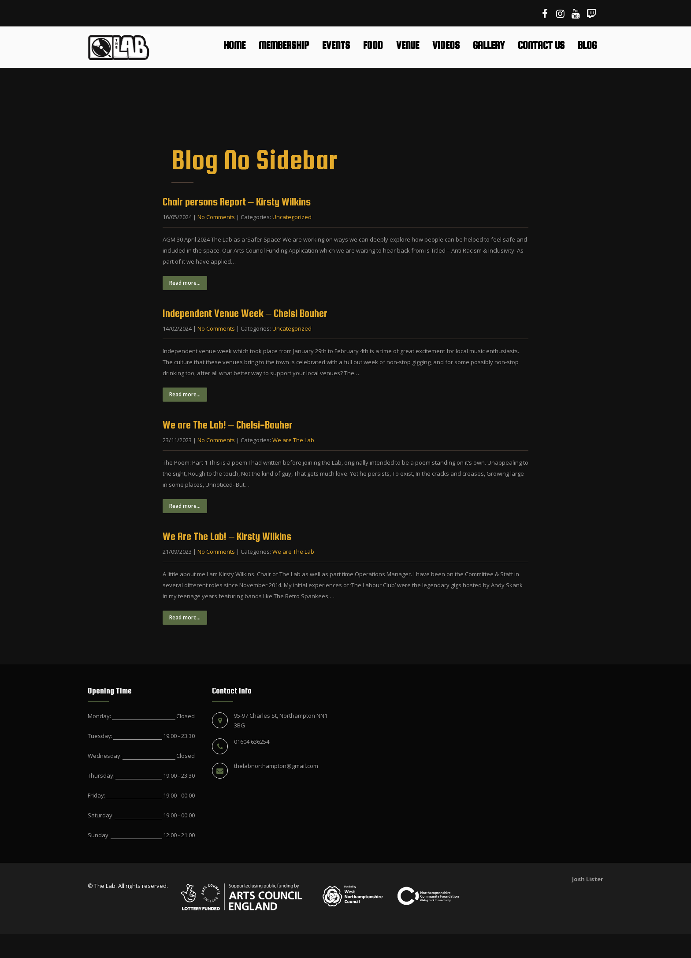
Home (234, 45)
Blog (587, 45)
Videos (446, 45)
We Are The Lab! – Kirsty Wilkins (227, 536)
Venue (407, 45)
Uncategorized (292, 217)
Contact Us (541, 45)
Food (373, 45)
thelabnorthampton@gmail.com (276, 766)
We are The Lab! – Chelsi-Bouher (228, 425)
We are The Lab (293, 440)
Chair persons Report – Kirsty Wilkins (237, 202)
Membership (284, 45)
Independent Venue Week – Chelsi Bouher (245, 313)
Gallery (489, 45)
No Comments (216, 217)
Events (336, 45)
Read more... (185, 283)
